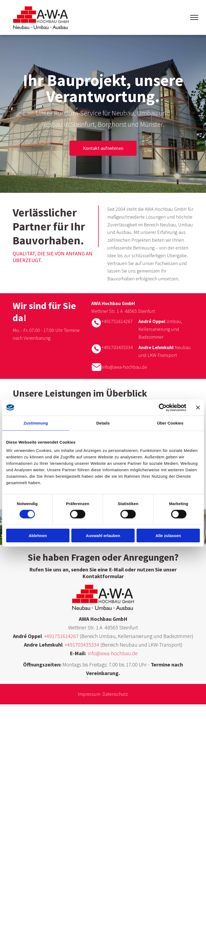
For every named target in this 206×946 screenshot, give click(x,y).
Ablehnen (38, 535)
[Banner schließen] (198, 407)
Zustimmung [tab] (36, 423)
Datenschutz (115, 694)
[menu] (194, 17)
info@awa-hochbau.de (124, 367)
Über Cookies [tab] (170, 423)
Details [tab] (103, 423)
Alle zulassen (168, 535)
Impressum (89, 694)
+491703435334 (117, 347)
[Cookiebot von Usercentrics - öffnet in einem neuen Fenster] (162, 407)
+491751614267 (117, 321)
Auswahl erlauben (103, 535)
